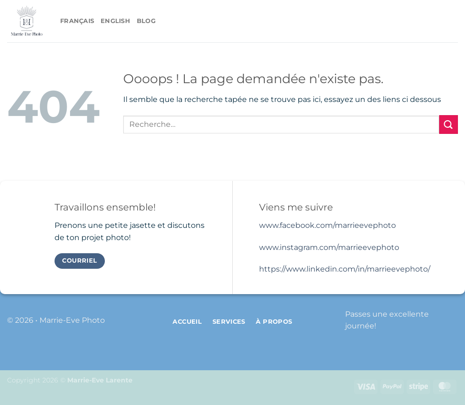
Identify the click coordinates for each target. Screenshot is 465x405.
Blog (146, 20)
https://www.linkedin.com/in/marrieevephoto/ (344, 269)
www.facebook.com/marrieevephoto (327, 225)
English (115, 20)
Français (77, 20)
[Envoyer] (448, 124)
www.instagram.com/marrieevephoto (329, 247)
